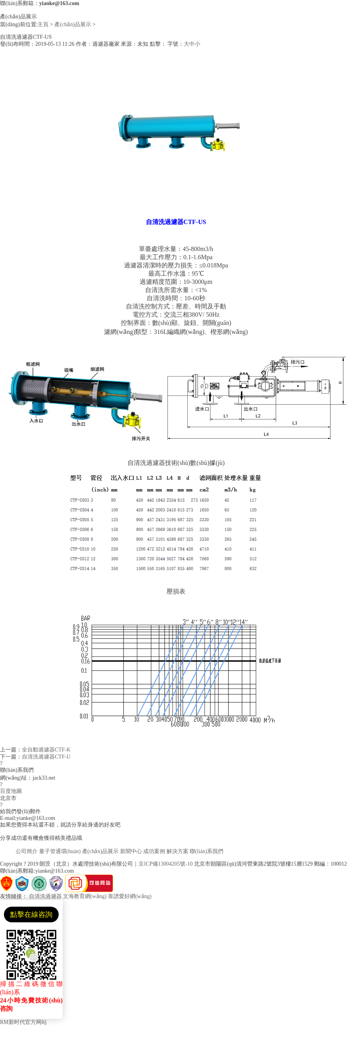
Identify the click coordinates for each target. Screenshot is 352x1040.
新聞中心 (131, 851)
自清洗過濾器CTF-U (46, 757)
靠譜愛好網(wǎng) (129, 896)
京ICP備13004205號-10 (165, 864)
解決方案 (178, 851)
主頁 (43, 24)
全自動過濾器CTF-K (46, 750)
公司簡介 (27, 851)
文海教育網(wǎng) (84, 896)
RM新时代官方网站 (23, 1022)
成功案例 (154, 851)
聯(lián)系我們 (206, 851)
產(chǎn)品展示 (72, 24)
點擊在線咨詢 (31, 914)
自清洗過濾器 (45, 896)
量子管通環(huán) (60, 851)
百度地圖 (11, 791)
